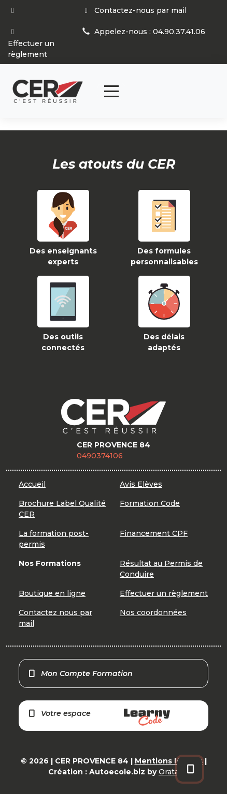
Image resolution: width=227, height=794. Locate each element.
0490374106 (100, 455)
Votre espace (98, 717)
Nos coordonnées (153, 612)
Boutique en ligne (52, 593)
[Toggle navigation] (111, 91)
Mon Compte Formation (80, 673)
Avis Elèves (141, 484)
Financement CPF (154, 533)
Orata (169, 771)
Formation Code (150, 503)
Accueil (32, 484)
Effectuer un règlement (164, 593)
